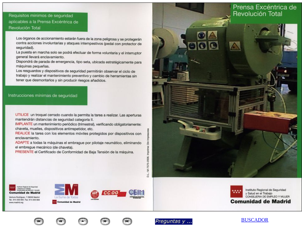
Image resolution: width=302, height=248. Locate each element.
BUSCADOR (254, 220)
